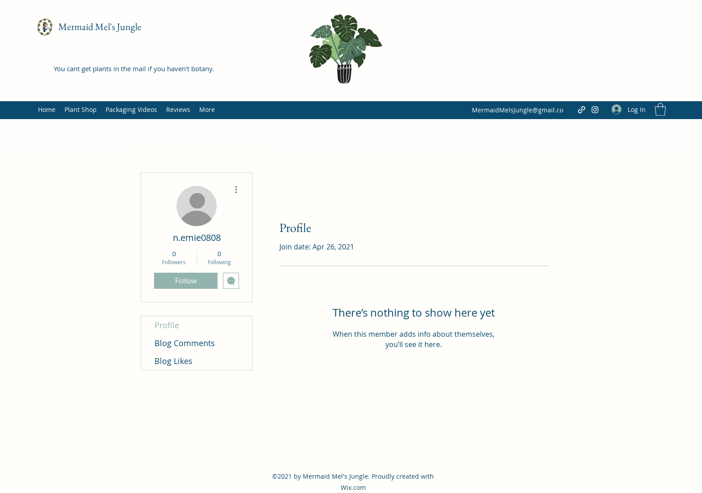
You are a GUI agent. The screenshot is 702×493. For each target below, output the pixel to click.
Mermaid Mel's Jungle (99, 26)
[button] (660, 109)
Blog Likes (173, 361)
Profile (166, 325)
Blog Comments (184, 343)
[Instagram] (595, 109)
